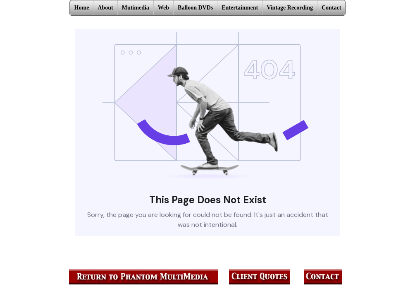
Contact (331, 8)
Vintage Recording (290, 8)
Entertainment (240, 8)
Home (81, 8)
